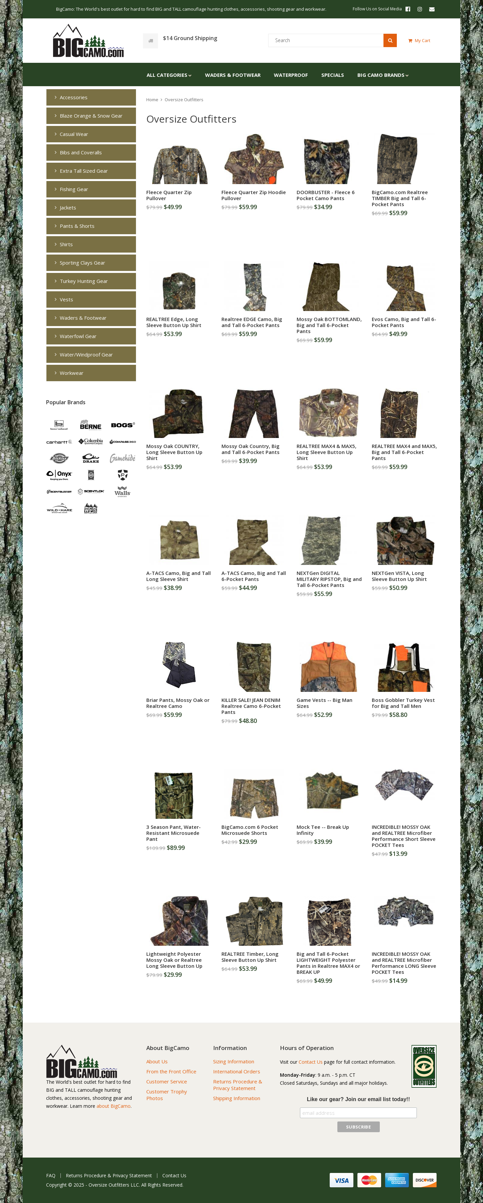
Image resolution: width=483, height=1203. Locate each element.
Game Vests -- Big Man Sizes (324, 703)
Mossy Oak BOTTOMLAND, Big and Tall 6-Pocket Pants (329, 325)
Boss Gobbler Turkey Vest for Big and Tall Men (403, 703)
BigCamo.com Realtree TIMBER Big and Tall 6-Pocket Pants (400, 198)
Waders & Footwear (233, 74)
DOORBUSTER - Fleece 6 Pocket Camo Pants (326, 195)
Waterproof (291, 74)
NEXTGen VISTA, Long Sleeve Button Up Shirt (399, 576)
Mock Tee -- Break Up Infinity (323, 830)
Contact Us (311, 1062)
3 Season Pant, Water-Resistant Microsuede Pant (173, 833)
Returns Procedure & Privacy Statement (237, 1084)
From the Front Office (171, 1071)
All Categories (167, 74)
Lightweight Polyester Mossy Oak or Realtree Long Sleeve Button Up (174, 960)
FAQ (50, 1175)
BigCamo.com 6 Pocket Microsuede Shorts (249, 830)
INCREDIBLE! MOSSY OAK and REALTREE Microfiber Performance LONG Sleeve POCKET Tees (404, 963)
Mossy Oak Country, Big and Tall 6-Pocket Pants (250, 449)
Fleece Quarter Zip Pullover (169, 195)
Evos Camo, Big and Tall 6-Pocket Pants (404, 322)
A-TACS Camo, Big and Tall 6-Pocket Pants (253, 576)
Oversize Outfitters (184, 100)
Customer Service (166, 1081)
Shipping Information (236, 1098)
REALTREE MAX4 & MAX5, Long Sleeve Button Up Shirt (326, 452)
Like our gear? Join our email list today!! (358, 1099)
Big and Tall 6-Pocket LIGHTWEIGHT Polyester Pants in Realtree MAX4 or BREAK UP (328, 963)
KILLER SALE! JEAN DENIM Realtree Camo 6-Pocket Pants (251, 706)
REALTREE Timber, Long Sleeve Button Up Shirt (250, 957)
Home (152, 100)
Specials (332, 74)
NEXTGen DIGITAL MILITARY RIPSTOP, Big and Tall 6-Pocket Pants (329, 579)
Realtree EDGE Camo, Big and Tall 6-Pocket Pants (251, 322)
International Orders (236, 1071)
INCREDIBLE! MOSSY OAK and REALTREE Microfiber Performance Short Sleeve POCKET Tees (404, 836)
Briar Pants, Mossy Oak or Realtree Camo (177, 703)
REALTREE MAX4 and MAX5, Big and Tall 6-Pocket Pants (404, 452)
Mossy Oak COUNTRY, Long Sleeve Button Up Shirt (174, 452)
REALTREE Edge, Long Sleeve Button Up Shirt (173, 322)
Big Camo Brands (381, 74)
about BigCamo (114, 1106)
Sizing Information (233, 1061)
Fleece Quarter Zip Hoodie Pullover (253, 195)
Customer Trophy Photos (166, 1094)
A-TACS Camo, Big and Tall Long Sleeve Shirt (178, 576)
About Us (157, 1061)
